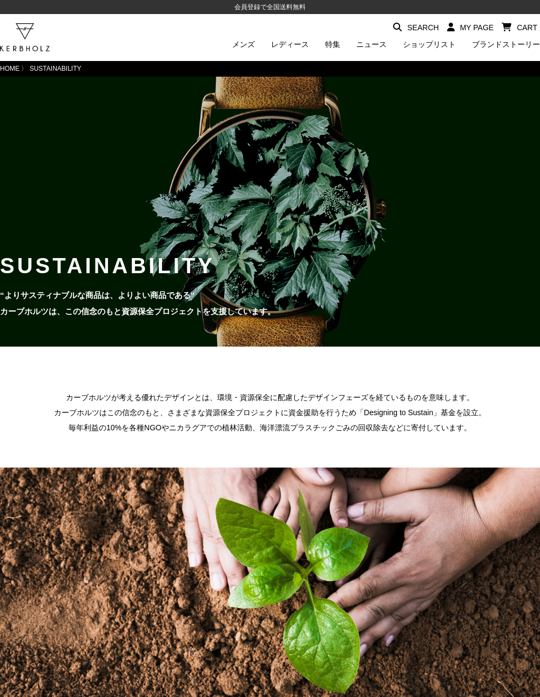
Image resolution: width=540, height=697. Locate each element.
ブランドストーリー (506, 44)
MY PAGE (470, 27)
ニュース (371, 44)
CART (519, 27)
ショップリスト (429, 44)
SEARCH (415, 27)
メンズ (243, 44)
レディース (290, 44)
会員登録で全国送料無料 (270, 7)
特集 (332, 44)
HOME (9, 68)
